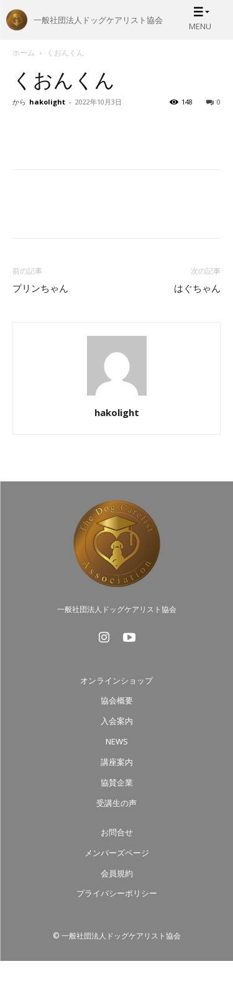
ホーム (23, 52)
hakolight (47, 101)
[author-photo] (117, 395)
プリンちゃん (40, 288)
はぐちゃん (197, 288)
